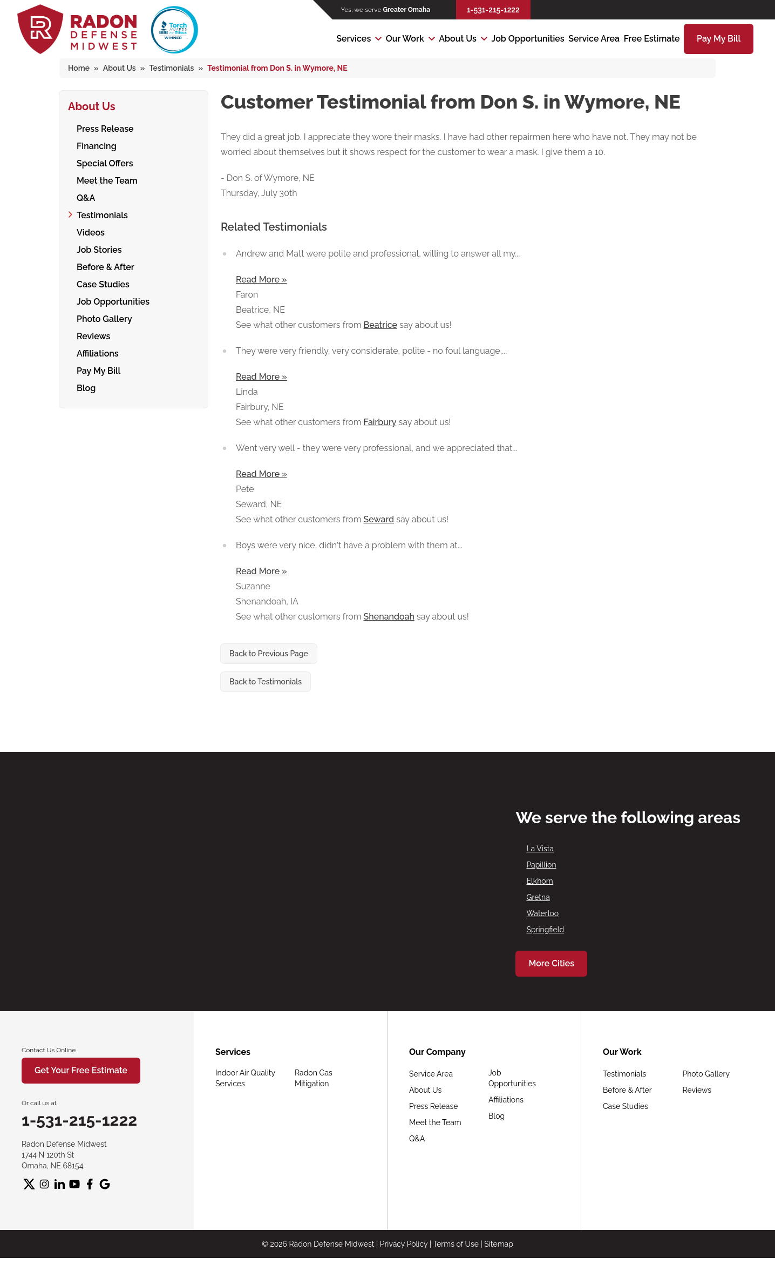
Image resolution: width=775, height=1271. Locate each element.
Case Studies (103, 283)
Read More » (261, 279)
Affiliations (98, 352)
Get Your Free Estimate (81, 1070)
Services (353, 38)
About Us (458, 38)
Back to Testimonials (265, 681)
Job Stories (99, 248)
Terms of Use (456, 1244)
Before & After (105, 265)
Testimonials (102, 214)
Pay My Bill (718, 38)
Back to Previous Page (268, 653)
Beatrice (380, 325)
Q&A (86, 196)
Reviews (93, 334)
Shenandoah (389, 616)
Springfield (545, 929)
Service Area (594, 38)
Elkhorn (539, 881)
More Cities (551, 963)
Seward (379, 519)
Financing (97, 144)
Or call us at (39, 1103)
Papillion (541, 864)
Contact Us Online (49, 1050)
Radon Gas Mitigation (313, 1078)
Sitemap (498, 1244)
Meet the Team (107, 179)
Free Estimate (652, 38)
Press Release (105, 127)
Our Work (405, 38)
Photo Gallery (104, 317)
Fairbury (380, 422)
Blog (86, 386)
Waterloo (542, 913)
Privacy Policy (403, 1244)
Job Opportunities (528, 38)
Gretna (537, 897)
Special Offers (105, 162)
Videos (91, 231)
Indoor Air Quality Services (245, 1078)
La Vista (540, 848)
